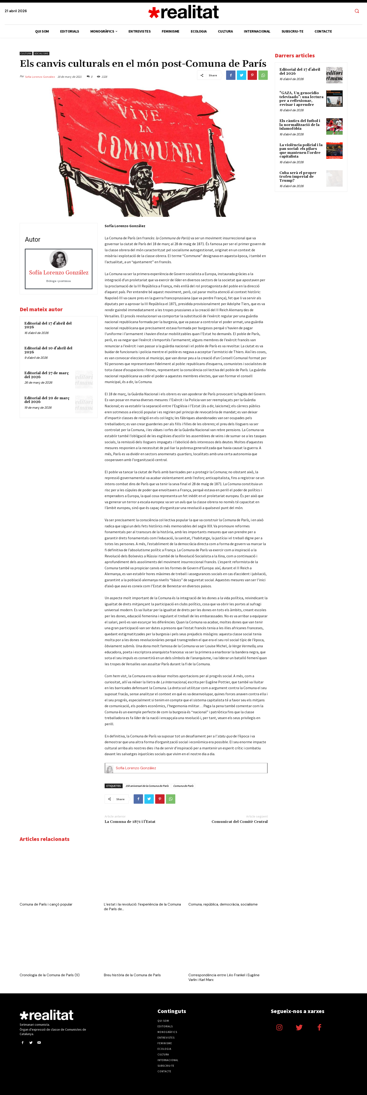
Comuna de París (183, 786)
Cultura (26, 53)
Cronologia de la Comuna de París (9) (50, 975)
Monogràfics (167, 1032)
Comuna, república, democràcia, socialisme (223, 904)
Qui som (163, 1020)
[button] (356, 11)
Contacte (164, 1071)
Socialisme (41, 53)
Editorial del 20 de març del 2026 (47, 400)
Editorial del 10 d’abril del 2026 (48, 350)
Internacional (168, 1060)
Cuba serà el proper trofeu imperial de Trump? (297, 177)
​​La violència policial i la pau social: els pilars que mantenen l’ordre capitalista (301, 151)
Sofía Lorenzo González (40, 76)
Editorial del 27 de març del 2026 (46, 375)
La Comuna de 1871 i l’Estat (130, 821)
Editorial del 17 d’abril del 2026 (48, 325)
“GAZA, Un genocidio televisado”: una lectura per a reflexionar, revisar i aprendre (301, 99)
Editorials (165, 1026)
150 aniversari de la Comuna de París (147, 786)
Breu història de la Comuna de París (132, 975)
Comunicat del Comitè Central (240, 821)
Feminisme (165, 1043)
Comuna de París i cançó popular (46, 904)
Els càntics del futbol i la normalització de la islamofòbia (299, 125)
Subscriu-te (166, 1065)
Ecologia (164, 1049)
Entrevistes (166, 1037)
